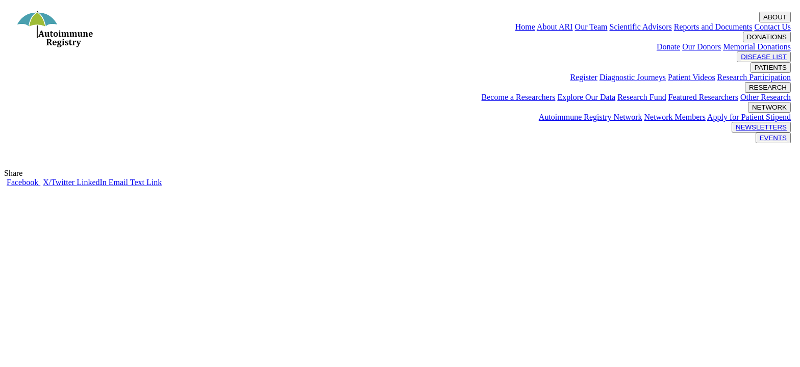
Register (583, 77)
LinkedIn (93, 182)
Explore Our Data (586, 97)
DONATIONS (767, 37)
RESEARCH (768, 87)
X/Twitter (60, 182)
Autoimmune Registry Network (590, 117)
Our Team (591, 26)
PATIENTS (771, 67)
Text (138, 182)
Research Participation (754, 77)
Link (154, 182)
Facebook (23, 182)
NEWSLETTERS (761, 127)
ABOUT (775, 17)
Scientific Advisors (640, 26)
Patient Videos (691, 77)
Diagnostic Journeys (632, 77)
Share (15, 173)
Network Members (674, 117)
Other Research (765, 97)
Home (525, 26)
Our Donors (701, 46)
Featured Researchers (703, 97)
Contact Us (772, 26)
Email (119, 182)
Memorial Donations (757, 46)
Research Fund (641, 97)
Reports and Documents (713, 26)
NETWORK (769, 107)
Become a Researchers (519, 97)
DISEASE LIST (764, 57)
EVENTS (773, 138)
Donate (668, 46)
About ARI (555, 26)
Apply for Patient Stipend (749, 117)
